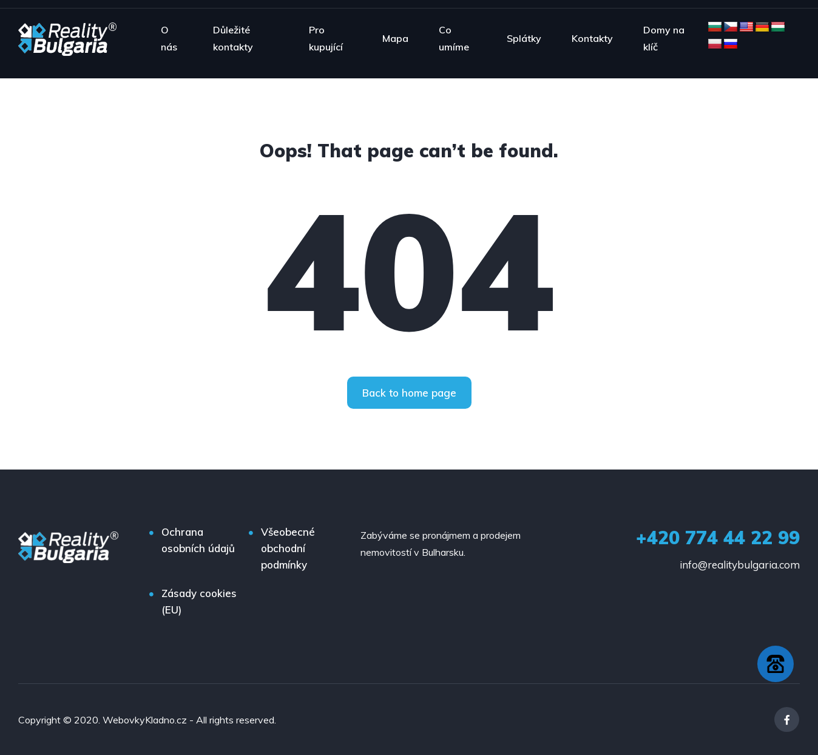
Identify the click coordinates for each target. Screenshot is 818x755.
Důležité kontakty (233, 38)
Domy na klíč (663, 38)
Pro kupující (326, 38)
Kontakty (592, 38)
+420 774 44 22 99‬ (718, 537)
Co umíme (454, 38)
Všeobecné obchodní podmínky (288, 548)
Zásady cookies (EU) (199, 601)
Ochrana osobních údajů (198, 540)
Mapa (395, 38)
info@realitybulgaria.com (740, 564)
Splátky (524, 38)
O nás (169, 38)
